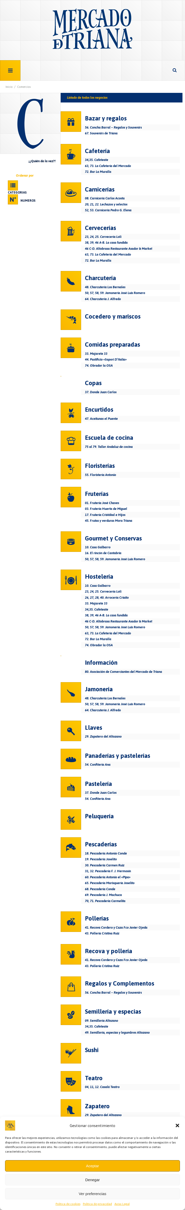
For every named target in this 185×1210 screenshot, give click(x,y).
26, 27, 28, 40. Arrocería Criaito (107, 597)
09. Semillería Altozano (101, 1021)
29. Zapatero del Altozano (103, 736)
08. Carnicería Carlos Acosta (105, 198)
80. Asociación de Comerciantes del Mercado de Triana (123, 672)
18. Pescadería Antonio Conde (106, 853)
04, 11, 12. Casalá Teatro (102, 1087)
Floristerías (100, 465)
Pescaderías (101, 844)
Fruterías (96, 493)
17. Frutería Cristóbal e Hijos (105, 515)
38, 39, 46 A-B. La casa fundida (106, 242)
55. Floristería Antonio (100, 475)
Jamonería (99, 689)
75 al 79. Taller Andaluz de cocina (109, 447)
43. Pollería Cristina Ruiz (102, 933)
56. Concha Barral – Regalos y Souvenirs (113, 127)
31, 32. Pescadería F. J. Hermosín (108, 871)
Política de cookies (68, 1204)
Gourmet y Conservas (113, 538)
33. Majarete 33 (96, 354)
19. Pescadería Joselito (101, 859)
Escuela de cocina (109, 437)
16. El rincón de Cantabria (103, 553)
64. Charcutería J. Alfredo (103, 299)
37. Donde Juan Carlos (101, 392)
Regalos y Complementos (119, 983)
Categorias (17, 192)
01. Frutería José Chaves (102, 503)
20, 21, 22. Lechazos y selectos (106, 204)
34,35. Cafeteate (96, 160)
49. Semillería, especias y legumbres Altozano (117, 1032)
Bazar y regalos (106, 118)
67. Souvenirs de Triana (101, 133)
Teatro (94, 1078)
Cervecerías (100, 227)
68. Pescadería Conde (100, 889)
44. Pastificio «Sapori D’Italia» (106, 359)
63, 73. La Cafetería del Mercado (108, 166)
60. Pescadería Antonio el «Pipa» (107, 877)
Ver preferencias (92, 1194)
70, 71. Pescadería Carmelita (105, 901)
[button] (177, 1125)
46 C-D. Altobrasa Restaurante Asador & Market (118, 249)
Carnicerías (99, 189)
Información (101, 662)
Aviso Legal (122, 1204)
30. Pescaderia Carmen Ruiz (104, 865)
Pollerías (97, 918)
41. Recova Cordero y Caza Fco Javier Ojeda (116, 927)
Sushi (92, 1050)
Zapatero (97, 1106)
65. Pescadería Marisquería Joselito (109, 883)
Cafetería (97, 151)
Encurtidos (99, 409)
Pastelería (98, 783)
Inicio (9, 86)
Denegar (92, 1180)
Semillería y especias (113, 1011)
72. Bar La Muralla (98, 172)
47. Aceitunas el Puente (101, 419)
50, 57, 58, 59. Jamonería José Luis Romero (115, 293)
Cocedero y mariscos (113, 316)
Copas (93, 383)
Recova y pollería (108, 951)
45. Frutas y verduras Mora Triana (108, 521)
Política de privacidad (97, 1204)
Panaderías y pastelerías (117, 755)
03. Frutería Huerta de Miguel (106, 509)
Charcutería (100, 278)
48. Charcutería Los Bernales (105, 287)
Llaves (93, 727)
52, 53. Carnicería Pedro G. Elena (108, 210)
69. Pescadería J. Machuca (103, 895)
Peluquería (99, 816)
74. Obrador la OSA (99, 365)
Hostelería (99, 576)
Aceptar (92, 1166)
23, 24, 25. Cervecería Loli (103, 237)
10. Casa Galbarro (97, 547)
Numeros (27, 200)
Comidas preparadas (112, 344)
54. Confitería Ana (97, 764)
